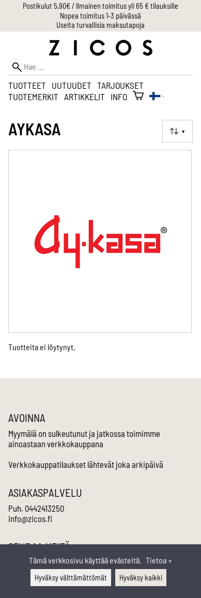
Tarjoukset (120, 85)
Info (119, 96)
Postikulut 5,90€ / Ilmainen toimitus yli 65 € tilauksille (100, 6)
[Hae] (100, 66)
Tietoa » (159, 560)
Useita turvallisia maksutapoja (100, 25)
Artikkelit (84, 96)
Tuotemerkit (33, 96)
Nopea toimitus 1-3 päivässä (100, 15)
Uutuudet (71, 85)
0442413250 (44, 508)
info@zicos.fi (30, 518)
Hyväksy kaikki (140, 577)
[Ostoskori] (138, 96)
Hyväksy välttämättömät (71, 577)
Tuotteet (27, 85)
